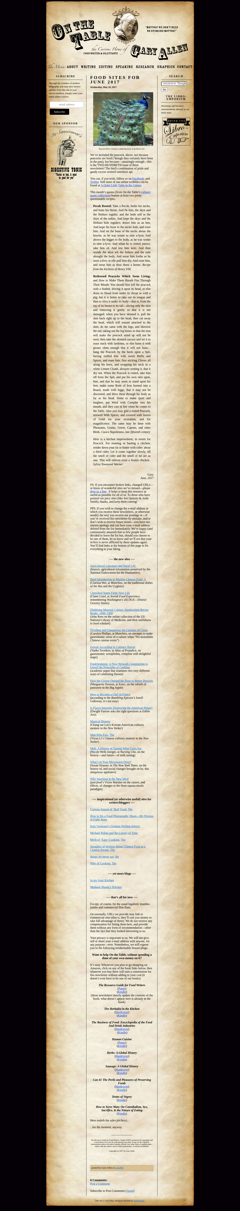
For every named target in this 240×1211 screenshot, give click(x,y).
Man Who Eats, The (102, 735)
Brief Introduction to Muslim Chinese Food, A (118, 579)
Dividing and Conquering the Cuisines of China (119, 630)
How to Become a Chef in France (110, 694)
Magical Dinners (100, 721)
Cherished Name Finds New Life (110, 593)
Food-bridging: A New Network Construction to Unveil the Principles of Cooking (119, 665)
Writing (88, 65)
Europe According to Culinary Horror (112, 647)
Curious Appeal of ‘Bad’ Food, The (111, 809)
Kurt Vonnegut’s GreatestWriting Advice (115, 826)
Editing (106, 65)
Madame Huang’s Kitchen (106, 887)
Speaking (124, 65)
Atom (130, 1190)
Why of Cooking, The (103, 863)
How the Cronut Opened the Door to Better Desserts (121, 680)
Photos (166, 65)
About (72, 65)
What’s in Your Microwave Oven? (110, 762)
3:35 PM (119, 1167)
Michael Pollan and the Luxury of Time (114, 833)
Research (145, 65)
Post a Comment (100, 1183)
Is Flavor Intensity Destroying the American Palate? (121, 707)
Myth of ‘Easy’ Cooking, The (107, 839)
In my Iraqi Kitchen (102, 880)
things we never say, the (104, 856)
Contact (184, 65)
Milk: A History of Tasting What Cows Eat (115, 748)
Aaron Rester (139, 1201)
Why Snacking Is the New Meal (109, 778)
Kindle (122, 1090)
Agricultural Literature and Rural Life (113, 565)
